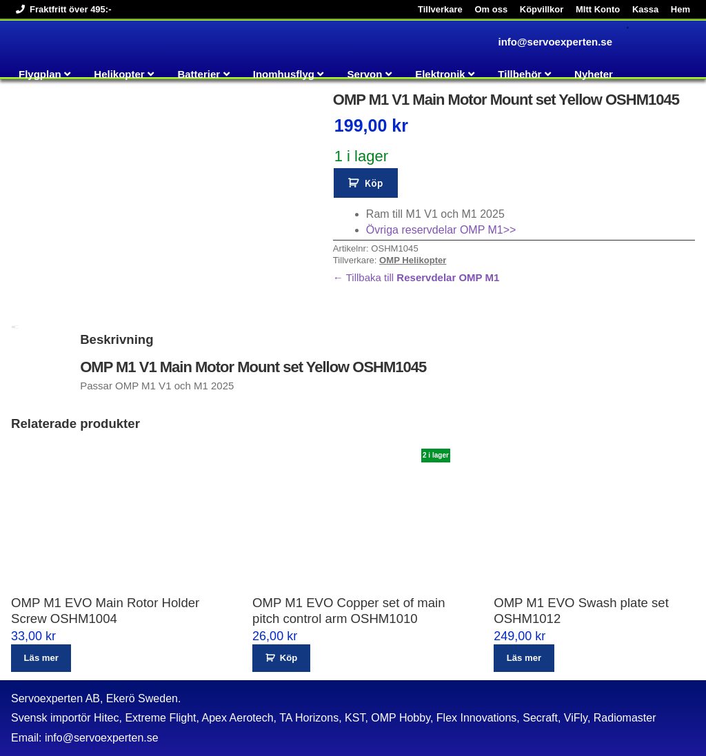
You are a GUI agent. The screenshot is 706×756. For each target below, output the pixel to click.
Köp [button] (288, 658)
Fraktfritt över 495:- (61, 9)
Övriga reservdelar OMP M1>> (441, 230)
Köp (374, 183)
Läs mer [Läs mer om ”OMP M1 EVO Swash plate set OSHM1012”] (524, 658)
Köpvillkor (542, 9)
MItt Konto (598, 9)
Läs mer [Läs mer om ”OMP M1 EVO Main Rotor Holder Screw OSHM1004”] (41, 658)
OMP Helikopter (412, 260)
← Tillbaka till (416, 277)
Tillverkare (440, 9)
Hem (680, 9)
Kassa (645, 9)
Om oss (490, 9)
